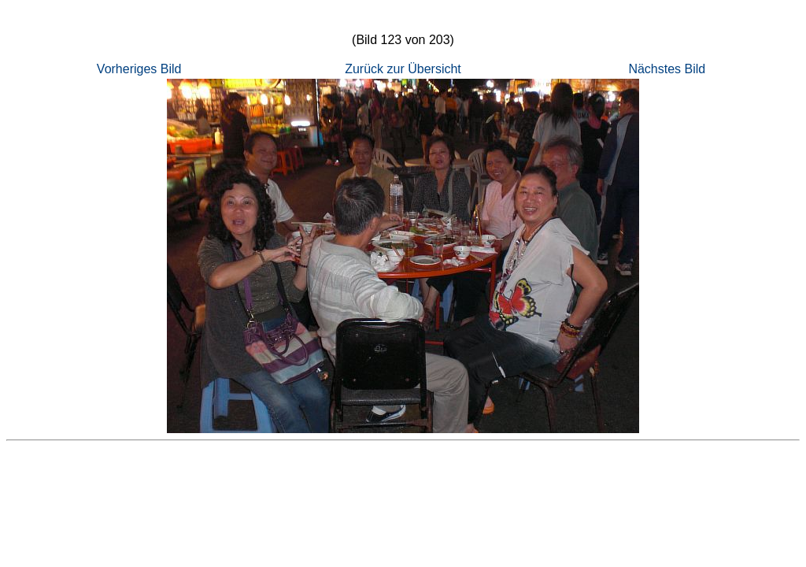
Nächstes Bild (666, 69)
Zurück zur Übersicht (403, 69)
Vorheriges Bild (139, 69)
